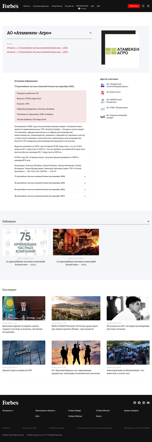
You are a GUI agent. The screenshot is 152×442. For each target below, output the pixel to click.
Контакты (6, 428)
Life (37, 416)
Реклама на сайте (30, 428)
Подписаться (133, 6)
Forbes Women (57, 6)
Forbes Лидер (74, 410)
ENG (98, 6)
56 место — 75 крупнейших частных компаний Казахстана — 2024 (37, 52)
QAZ (92, 6)
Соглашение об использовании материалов (94, 428)
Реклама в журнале (56, 428)
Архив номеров (131, 410)
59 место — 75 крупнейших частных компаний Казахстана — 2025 (37, 48)
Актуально (7, 410)
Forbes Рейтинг (75, 416)
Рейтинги (26, 6)
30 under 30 (69, 6)
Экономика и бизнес (44, 410)
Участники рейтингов (41, 6)
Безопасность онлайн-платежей (137, 428)
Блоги (99, 416)
